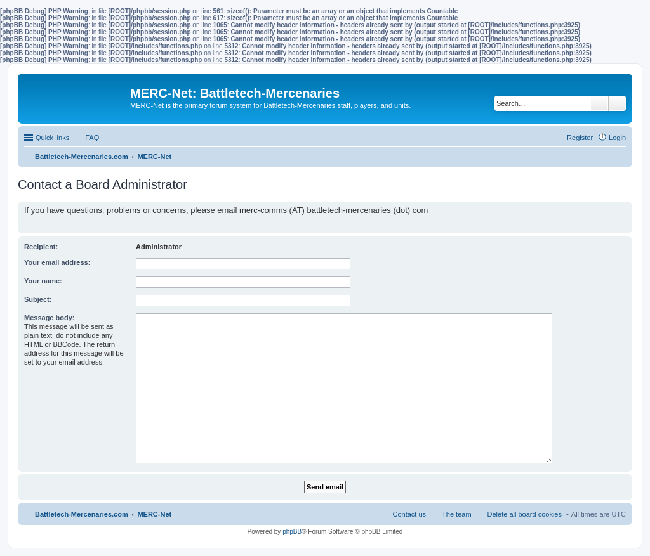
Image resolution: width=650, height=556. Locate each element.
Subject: (37, 299)
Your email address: (57, 262)
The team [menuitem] (456, 514)
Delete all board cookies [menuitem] (525, 514)
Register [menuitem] (580, 137)
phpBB (292, 531)
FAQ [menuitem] (92, 137)
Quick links (52, 137)
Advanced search (617, 103)
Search (599, 103)
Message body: (49, 317)
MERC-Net (154, 514)
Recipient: (41, 246)
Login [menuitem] (617, 137)
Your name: (43, 281)
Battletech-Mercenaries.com (81, 514)
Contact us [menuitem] (409, 514)
